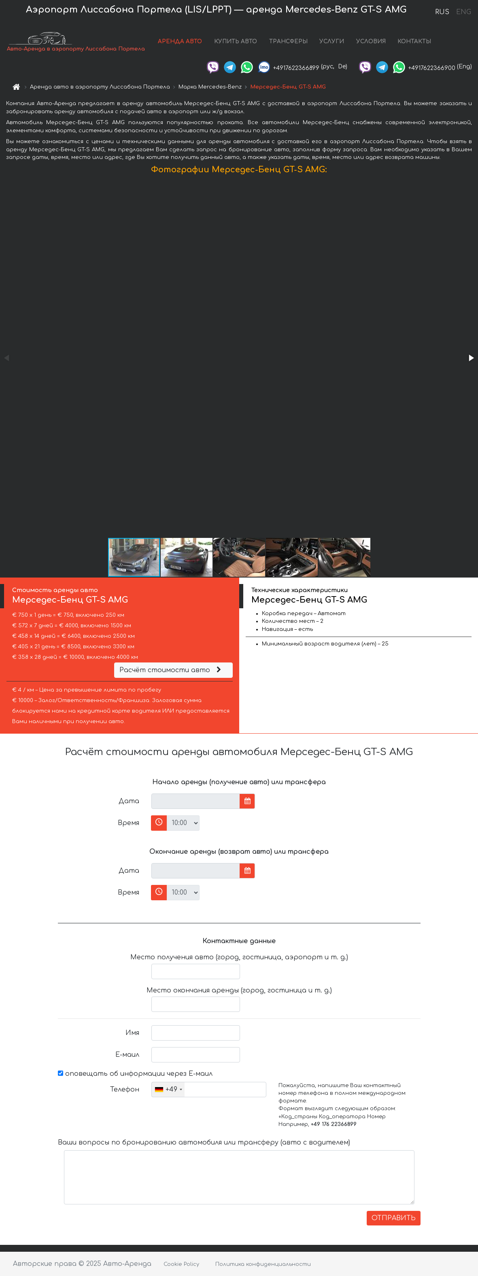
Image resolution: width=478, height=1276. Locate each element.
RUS (442, 12)
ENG (463, 12)
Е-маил (127, 1054)
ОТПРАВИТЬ (394, 1218)
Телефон (124, 1089)
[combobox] (168, 1089)
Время (128, 823)
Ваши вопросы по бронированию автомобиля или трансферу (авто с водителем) (204, 1142)
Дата (129, 801)
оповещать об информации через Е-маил (135, 1073)
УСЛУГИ (331, 41)
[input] (195, 801)
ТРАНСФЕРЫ (288, 41)
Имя (132, 1033)
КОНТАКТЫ (414, 41)
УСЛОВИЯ (371, 41)
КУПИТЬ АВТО (235, 41)
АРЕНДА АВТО (180, 41)
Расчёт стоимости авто (171, 670)
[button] (470, 357)
